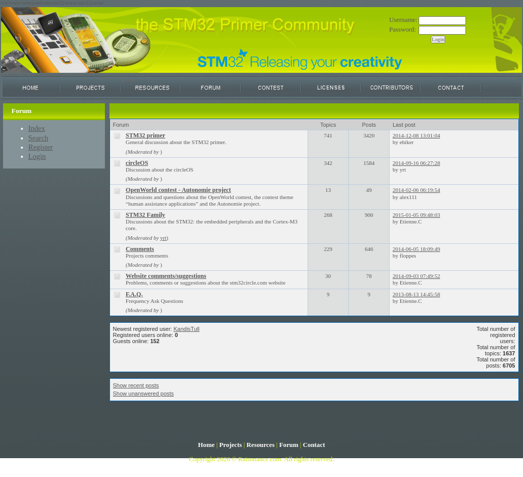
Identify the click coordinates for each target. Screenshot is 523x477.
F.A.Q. (134, 294)
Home (206, 444)
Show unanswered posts (143, 393)
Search (38, 138)
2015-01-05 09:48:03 (416, 215)
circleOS (137, 162)
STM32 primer (146, 135)
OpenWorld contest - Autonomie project (178, 189)
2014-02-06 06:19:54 (416, 190)
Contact (314, 444)
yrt (163, 238)
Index (37, 128)
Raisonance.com (259, 459)
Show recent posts (136, 385)
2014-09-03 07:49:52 (416, 276)
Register (41, 147)
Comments (140, 248)
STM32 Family (146, 214)
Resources (260, 444)
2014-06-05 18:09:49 (416, 249)
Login (37, 156)
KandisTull (187, 329)
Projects (230, 444)
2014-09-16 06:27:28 (416, 163)
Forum (288, 444)
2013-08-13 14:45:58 (416, 294)
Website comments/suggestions (166, 275)
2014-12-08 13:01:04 (416, 135)
